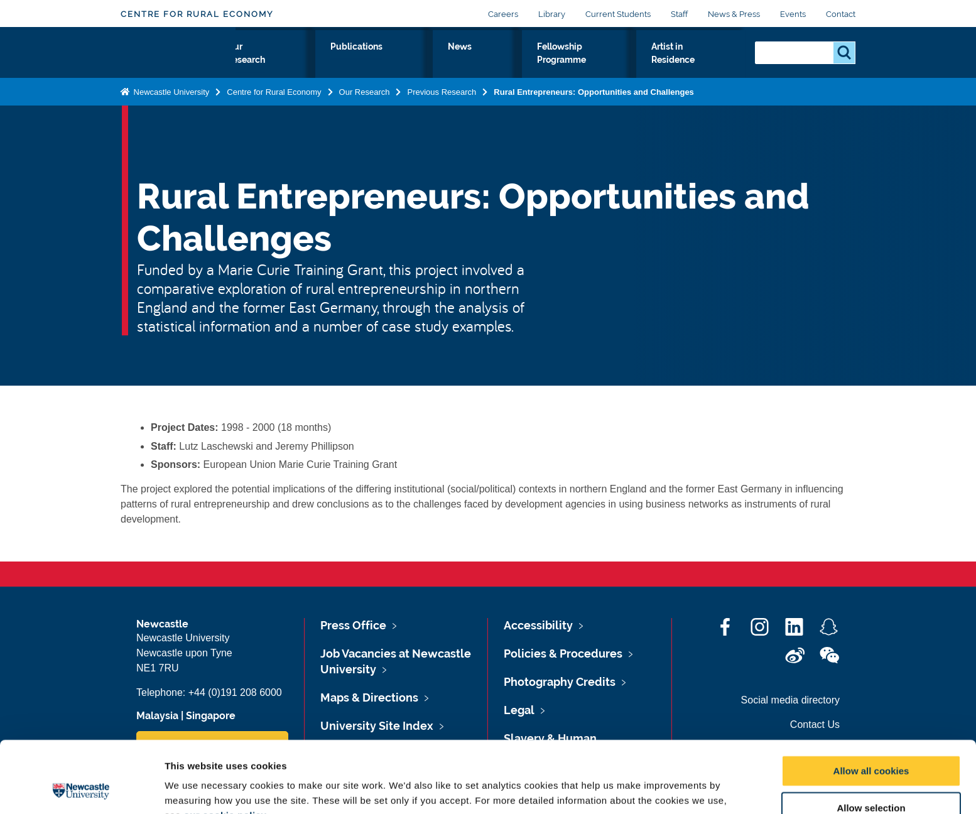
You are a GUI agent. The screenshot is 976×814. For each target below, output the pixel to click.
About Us (267, 68)
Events (793, 14)
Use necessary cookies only (871, 778)
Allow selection (871, 740)
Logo (178, 65)
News (485, 61)
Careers (503, 14)
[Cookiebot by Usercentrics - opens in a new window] (81, 789)
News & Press (734, 14)
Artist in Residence (691, 68)
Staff (679, 14)
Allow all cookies (871, 703)
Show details (659, 789)
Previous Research (441, 117)
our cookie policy (224, 748)
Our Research (340, 68)
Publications (421, 61)
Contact (840, 14)
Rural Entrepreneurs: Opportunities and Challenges (594, 117)
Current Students (618, 14)
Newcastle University (170, 117)
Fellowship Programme (573, 68)
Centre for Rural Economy (197, 14)
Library (551, 14)
